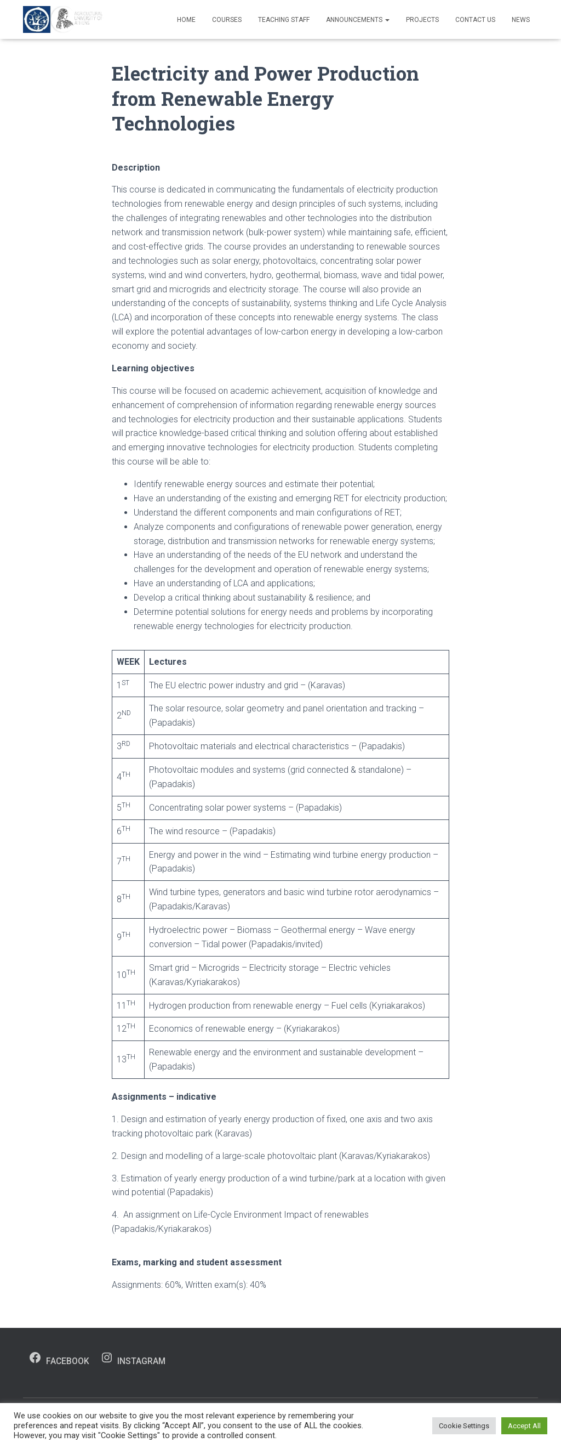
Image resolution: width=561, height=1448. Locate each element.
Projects (422, 20)
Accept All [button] (524, 1426)
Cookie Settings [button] (464, 1426)
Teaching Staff (284, 20)
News (521, 20)
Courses (227, 20)
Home (186, 20)
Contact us (475, 20)
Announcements (358, 20)
